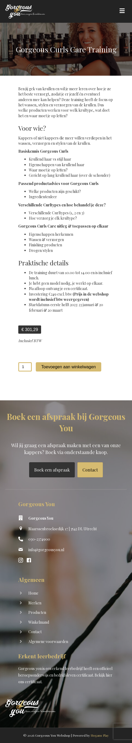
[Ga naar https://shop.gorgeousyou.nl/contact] (66, 632)
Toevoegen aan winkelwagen (68, 367)
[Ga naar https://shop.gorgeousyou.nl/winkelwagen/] (66, 623)
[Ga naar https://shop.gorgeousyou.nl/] (66, 594)
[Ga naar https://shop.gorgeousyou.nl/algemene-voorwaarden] (66, 642)
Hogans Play (100, 735)
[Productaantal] (25, 367)
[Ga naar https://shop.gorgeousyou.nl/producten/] (66, 613)
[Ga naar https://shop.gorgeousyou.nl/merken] (66, 603)
